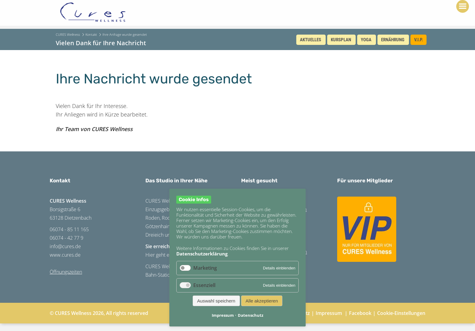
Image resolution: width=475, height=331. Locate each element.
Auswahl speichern (216, 300)
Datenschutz (250, 315)
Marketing (205, 268)
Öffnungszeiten (66, 272)
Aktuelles (310, 39)
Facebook (360, 313)
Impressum (329, 313)
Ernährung (392, 39)
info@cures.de (65, 246)
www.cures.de (65, 255)
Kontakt (91, 34)
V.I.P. (418, 39)
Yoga (366, 39)
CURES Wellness (68, 34)
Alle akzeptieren (262, 300)
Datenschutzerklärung (202, 254)
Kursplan (341, 39)
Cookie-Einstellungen (401, 313)
